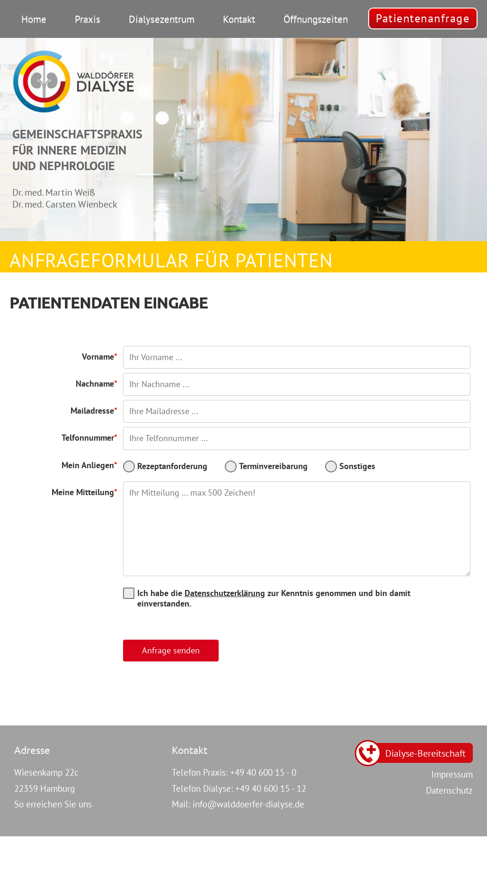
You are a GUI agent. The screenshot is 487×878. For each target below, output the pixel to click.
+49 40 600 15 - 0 (263, 772)
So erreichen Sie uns (53, 804)
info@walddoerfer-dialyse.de (248, 804)
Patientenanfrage (422, 18)
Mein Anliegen (88, 465)
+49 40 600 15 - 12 (270, 788)
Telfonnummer (88, 437)
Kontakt (239, 19)
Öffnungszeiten (315, 19)
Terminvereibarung (273, 466)
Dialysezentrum (162, 19)
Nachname (95, 383)
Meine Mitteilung (83, 492)
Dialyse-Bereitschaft (425, 753)
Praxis (87, 19)
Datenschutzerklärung (225, 593)
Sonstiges (357, 466)
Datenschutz (449, 790)
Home (33, 19)
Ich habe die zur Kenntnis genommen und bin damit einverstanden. (273, 598)
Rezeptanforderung (172, 466)
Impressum (452, 774)
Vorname (98, 356)
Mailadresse (92, 410)
